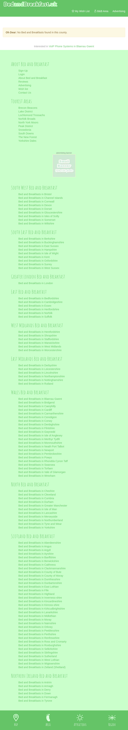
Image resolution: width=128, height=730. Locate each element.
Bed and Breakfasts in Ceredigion (37, 417)
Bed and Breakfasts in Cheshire (36, 490)
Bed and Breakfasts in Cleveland (37, 494)
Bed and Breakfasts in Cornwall (36, 201)
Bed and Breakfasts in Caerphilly (37, 406)
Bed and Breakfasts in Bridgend (36, 402)
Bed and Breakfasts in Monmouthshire (40, 442)
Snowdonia (24, 129)
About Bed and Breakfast (32, 78)
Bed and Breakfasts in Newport (36, 450)
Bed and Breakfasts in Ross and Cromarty (42, 641)
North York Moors (28, 122)
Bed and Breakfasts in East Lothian (38, 586)
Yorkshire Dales (27, 140)
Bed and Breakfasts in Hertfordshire (38, 309)
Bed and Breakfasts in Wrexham (36, 475)
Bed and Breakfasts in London (35, 283)
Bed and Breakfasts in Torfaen (35, 468)
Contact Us (24, 92)
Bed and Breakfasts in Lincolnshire (38, 372)
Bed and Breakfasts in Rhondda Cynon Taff (43, 461)
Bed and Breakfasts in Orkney (35, 626)
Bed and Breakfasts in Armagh (35, 686)
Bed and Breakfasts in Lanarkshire (38, 612)
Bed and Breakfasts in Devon (35, 205)
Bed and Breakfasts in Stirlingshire (38, 652)
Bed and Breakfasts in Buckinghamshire (41, 242)
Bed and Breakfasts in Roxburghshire (39, 645)
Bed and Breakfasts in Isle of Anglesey (40, 435)
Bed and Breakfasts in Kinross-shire (38, 605)
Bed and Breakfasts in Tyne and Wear (40, 523)
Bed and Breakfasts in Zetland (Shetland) (41, 667)
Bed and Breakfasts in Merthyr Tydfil (39, 439)
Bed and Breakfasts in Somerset (36, 219)
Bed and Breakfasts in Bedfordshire (38, 298)
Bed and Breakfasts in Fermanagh (37, 697)
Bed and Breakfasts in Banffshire (37, 557)
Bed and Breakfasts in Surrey (35, 264)
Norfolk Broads (26, 118)
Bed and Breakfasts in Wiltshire (36, 223)
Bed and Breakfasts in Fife (33, 590)
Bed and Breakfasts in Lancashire (37, 512)
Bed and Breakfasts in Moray (34, 619)
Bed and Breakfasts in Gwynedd (36, 431)
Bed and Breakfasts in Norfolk (35, 313)
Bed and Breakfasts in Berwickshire (38, 561)
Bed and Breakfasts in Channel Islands (40, 197)
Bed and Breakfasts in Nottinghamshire (40, 380)
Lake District (25, 111)
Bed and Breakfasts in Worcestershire (40, 350)
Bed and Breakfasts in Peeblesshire (38, 630)
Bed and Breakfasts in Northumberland (40, 520)
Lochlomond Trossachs (31, 115)
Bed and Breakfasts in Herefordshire (39, 331)
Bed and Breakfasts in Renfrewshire (38, 637)
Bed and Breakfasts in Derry (34, 689)
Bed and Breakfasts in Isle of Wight (38, 253)
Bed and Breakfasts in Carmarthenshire (40, 413)
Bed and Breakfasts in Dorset (35, 208)
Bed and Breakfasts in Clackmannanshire (42, 568)
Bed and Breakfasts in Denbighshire (38, 424)
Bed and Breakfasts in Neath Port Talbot (41, 446)
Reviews (23, 81)
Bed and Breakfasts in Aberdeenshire (39, 542)
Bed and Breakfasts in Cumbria (36, 498)
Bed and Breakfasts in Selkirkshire (38, 648)
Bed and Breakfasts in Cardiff (35, 409)
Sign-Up (23, 70)
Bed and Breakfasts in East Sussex (38, 246)
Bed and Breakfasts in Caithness (37, 564)
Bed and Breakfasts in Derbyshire (37, 365)
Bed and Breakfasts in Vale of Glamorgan (42, 472)
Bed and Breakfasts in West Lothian (38, 659)
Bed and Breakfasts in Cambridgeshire (40, 302)
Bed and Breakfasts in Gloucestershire (40, 212)
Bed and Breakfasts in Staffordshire (38, 339)
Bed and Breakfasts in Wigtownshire (39, 663)
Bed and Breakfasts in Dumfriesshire (39, 579)
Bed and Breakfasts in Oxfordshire (38, 260)
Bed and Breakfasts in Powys (35, 457)
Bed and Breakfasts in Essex (34, 305)
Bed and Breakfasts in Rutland (35, 383)
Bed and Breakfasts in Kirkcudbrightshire (41, 608)
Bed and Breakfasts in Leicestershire (39, 369)
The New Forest (27, 137)
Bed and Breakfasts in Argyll (34, 550)
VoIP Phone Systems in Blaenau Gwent (71, 46)
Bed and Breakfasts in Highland (36, 594)
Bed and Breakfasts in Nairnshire (37, 623)
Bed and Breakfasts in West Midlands (39, 346)
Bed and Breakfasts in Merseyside (37, 516)
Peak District (25, 126)
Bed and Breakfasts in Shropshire (37, 335)
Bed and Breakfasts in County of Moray (40, 575)
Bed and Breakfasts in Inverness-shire (40, 597)
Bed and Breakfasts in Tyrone (35, 700)
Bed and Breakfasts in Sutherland (37, 656)
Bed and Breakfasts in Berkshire (36, 238)
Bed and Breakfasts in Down (34, 693)
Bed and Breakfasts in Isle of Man (37, 509)
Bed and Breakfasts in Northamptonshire (41, 376)
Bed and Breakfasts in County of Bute (39, 572)
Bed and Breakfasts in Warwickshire (39, 342)
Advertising (24, 85)
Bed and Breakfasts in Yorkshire (36, 527)
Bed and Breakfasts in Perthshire (37, 634)
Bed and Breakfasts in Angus (34, 546)
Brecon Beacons (27, 107)
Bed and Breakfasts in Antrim (35, 682)
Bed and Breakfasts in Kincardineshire (40, 601)
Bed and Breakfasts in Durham (36, 501)
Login (21, 74)
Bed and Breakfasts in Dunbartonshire (40, 583)
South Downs (26, 133)
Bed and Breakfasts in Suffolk (35, 316)
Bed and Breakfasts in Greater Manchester (42, 505)
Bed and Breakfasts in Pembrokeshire (40, 453)
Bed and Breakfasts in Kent (34, 257)
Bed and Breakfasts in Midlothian (37, 615)
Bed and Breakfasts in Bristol (34, 194)
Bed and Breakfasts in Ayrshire (36, 553)
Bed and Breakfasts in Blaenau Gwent (40, 398)
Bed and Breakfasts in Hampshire (37, 249)
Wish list (23, 88)
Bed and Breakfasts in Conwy (35, 420)
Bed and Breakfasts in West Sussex (38, 268)
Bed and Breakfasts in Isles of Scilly (38, 216)
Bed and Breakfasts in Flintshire (36, 428)
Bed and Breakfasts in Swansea (36, 464)
